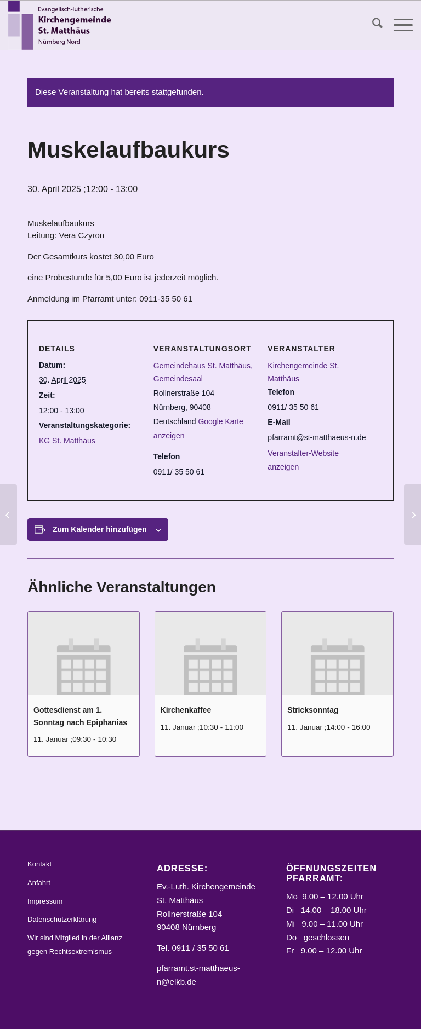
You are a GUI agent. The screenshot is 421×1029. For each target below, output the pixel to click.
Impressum (44, 901)
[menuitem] (372, 25)
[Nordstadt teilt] (412, 514)
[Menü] (398, 25)
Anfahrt (38, 882)
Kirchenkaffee (186, 710)
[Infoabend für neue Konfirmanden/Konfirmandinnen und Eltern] (8, 514)
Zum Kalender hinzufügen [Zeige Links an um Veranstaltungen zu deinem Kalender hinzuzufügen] (100, 529)
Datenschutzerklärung (61, 919)
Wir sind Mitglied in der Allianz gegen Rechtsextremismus (74, 945)
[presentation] (83, 653)
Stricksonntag (312, 710)
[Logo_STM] (62, 25)
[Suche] (372, 25)
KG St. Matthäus (67, 440)
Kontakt (39, 864)
